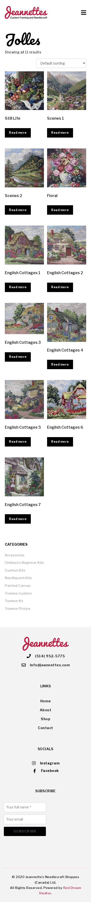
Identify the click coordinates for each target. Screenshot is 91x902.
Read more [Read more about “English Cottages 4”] (60, 364)
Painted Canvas (18, 585)
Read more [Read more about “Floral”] (60, 210)
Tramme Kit (14, 601)
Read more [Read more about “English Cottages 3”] (18, 357)
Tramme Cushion (18, 593)
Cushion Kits (15, 570)
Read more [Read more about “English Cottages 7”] (18, 519)
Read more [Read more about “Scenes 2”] (18, 210)
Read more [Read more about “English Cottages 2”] (60, 287)
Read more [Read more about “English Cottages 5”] (18, 441)
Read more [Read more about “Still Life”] (18, 132)
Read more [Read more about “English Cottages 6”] (60, 441)
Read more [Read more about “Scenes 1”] (60, 132)
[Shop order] (61, 63)
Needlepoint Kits (18, 578)
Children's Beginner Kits (24, 563)
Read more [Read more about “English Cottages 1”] (18, 287)
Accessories (15, 555)
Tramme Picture (17, 608)
